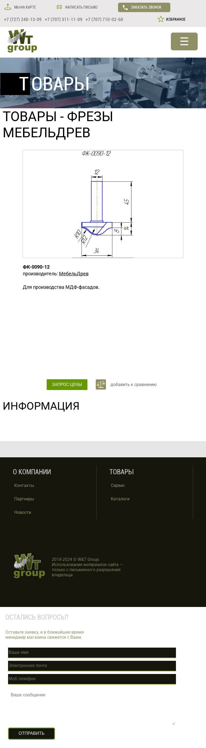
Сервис (118, 485)
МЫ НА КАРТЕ (24, 7)
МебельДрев (74, 273)
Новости (22, 512)
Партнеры (24, 498)
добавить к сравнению (134, 384)
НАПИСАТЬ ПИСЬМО (80, 7)
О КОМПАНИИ (32, 472)
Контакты (24, 485)
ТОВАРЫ (30, 116)
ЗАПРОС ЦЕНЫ (67, 384)
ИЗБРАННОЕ (175, 19)
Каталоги (120, 498)
